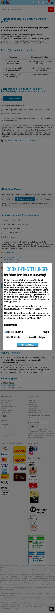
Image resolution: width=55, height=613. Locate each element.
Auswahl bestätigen (37, 337)
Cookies (37, 308)
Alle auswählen (27, 344)
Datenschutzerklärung (12, 308)
